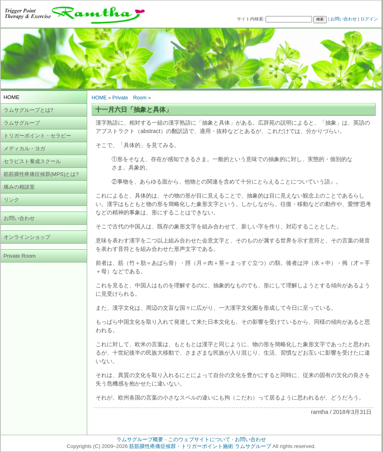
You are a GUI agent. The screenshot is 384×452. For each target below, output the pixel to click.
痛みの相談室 (19, 187)
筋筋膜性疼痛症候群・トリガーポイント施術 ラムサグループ (200, 446)
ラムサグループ (22, 123)
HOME (99, 98)
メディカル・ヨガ (24, 148)
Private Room (20, 256)
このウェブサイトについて (199, 439)
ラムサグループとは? (28, 110)
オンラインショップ (27, 237)
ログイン (369, 18)
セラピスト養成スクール (32, 161)
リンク (11, 200)
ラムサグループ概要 (139, 439)
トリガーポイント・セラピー (37, 136)
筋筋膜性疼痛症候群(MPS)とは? (41, 174)
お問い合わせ (343, 18)
